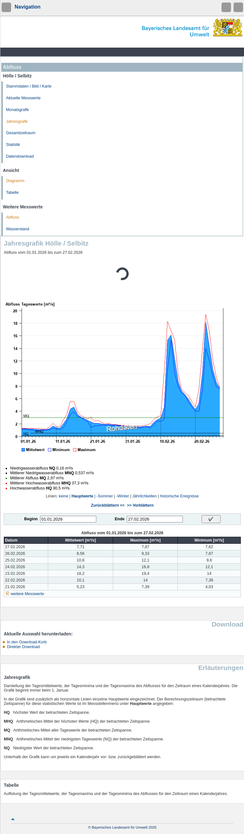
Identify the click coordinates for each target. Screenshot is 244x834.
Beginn (31, 519)
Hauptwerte (82, 496)
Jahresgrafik (17, 121)
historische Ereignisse (179, 496)
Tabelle (12, 192)
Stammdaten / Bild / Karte (29, 86)
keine (63, 496)
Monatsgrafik (17, 110)
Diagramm (15, 181)
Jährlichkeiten (144, 496)
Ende (120, 519)
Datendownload (20, 156)
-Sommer (105, 496)
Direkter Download (23, 647)
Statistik (13, 144)
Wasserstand (17, 229)
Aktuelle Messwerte (23, 98)
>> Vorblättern (140, 505)
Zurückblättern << (108, 505)
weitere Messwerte (27, 594)
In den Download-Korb (27, 642)
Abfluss (12, 217)
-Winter (122, 496)
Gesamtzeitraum (20, 133)
